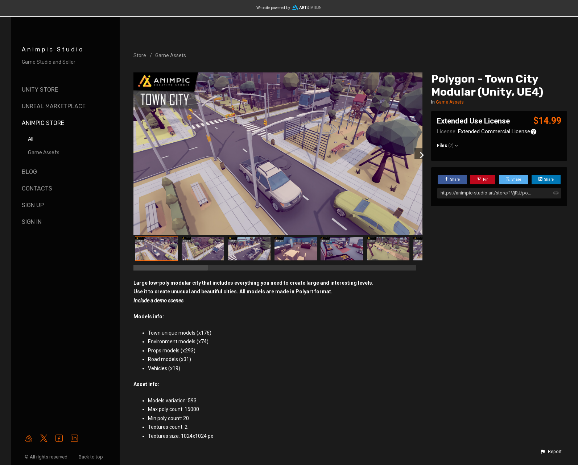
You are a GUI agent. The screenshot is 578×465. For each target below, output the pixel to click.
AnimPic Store (43, 123)
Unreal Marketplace (54, 106)
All (30, 139)
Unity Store (40, 89)
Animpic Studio (53, 49)
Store (139, 55)
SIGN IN (32, 221)
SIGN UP (33, 205)
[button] (551, 451)
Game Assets (43, 153)
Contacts (37, 188)
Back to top (91, 457)
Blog (29, 171)
